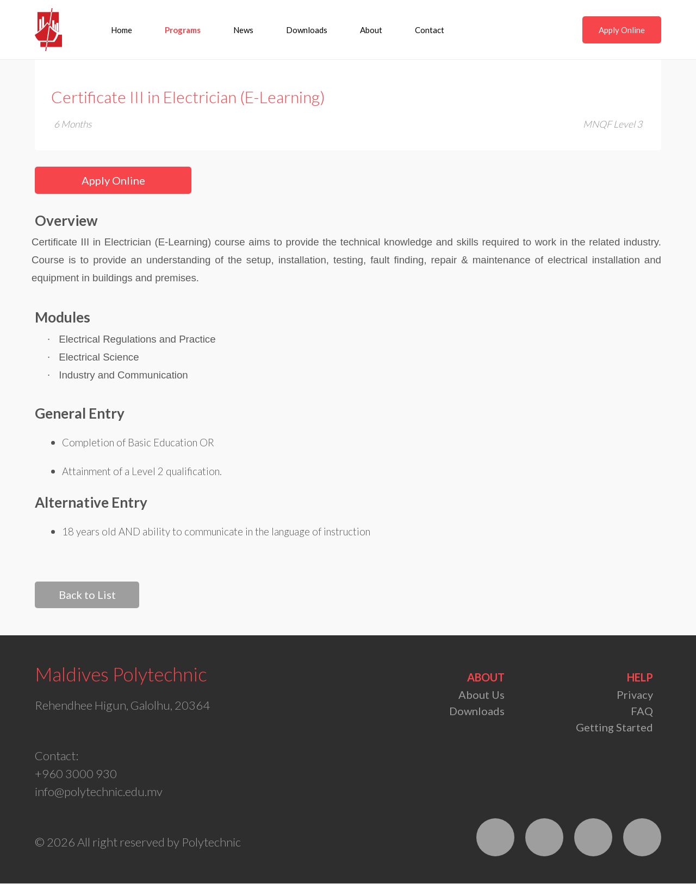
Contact (430, 30)
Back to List (87, 595)
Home (122, 30)
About (372, 30)
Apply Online (622, 30)
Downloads (307, 30)
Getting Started (614, 727)
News (244, 30)
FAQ (642, 711)
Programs (183, 30)
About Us (481, 695)
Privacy (635, 695)
